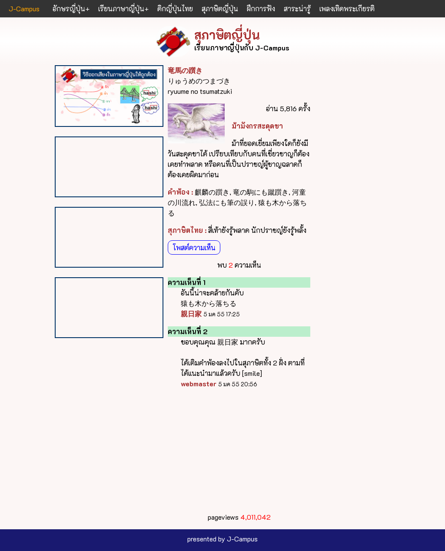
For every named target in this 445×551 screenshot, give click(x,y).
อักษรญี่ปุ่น (69, 8)
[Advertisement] (239, 450)
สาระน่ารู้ (297, 8)
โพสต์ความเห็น (194, 247)
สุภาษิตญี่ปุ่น (220, 8)
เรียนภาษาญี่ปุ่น (121, 8)
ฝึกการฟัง (261, 8)
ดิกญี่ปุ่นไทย (175, 8)
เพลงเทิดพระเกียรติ (347, 8)
